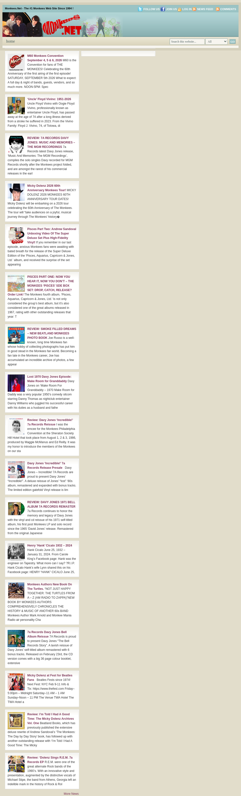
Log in (187, 9)
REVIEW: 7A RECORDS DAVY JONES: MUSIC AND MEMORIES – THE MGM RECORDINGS (51, 142)
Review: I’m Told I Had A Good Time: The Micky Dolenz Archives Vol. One (50, 719)
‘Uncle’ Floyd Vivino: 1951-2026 (49, 99)
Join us (168, 9)
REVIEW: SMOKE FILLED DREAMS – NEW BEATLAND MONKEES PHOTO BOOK (51, 333)
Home (10, 41)
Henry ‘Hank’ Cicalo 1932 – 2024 (49, 545)
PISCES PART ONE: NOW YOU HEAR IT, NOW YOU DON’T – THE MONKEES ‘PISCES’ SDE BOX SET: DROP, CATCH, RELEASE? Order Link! (41, 285)
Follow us (149, 9)
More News (71, 794)
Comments (228, 9)
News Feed (205, 9)
